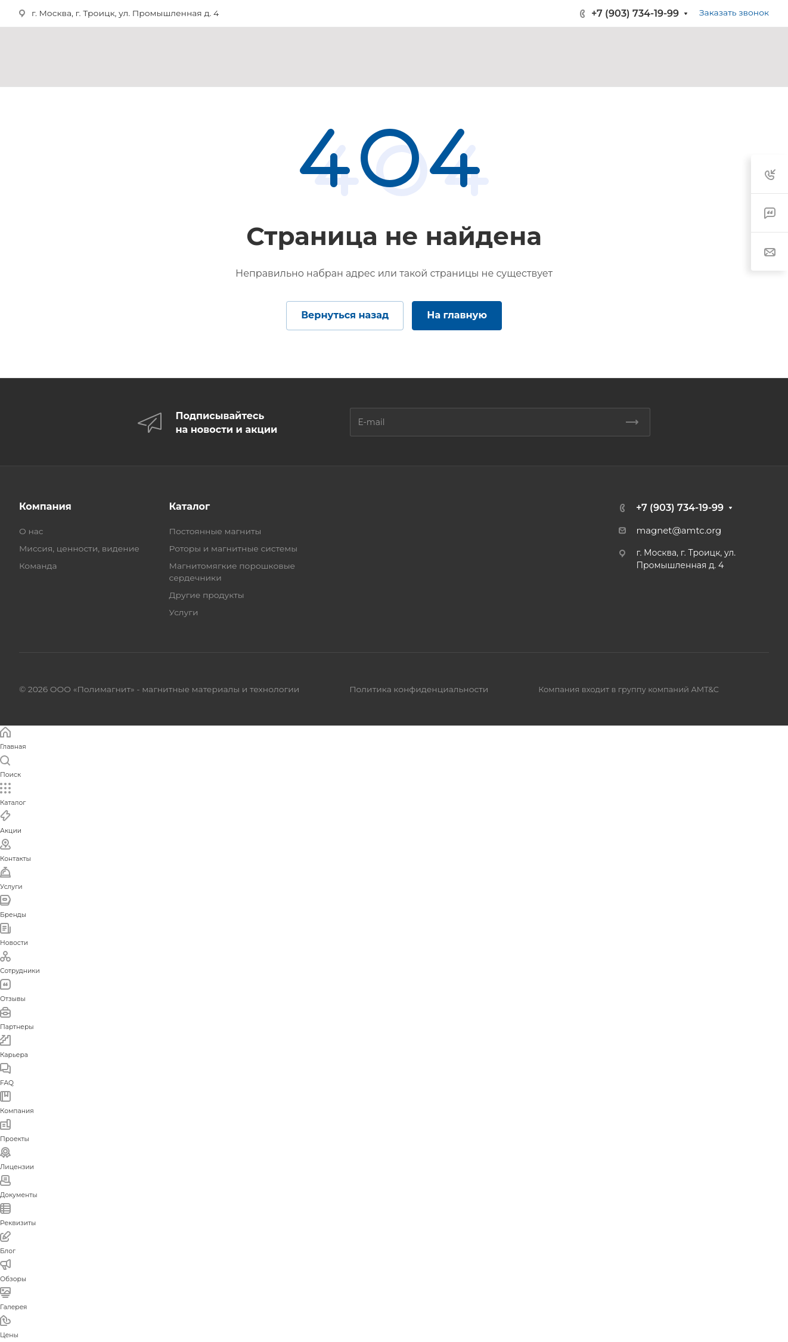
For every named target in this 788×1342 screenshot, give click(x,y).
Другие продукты (206, 595)
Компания (45, 506)
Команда (38, 566)
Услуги (183, 612)
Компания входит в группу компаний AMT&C (628, 689)
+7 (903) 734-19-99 (635, 13)
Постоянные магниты (215, 531)
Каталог (189, 506)
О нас (31, 531)
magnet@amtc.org (678, 530)
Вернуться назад (345, 315)
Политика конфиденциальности (418, 689)
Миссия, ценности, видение (79, 548)
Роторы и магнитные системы (233, 548)
